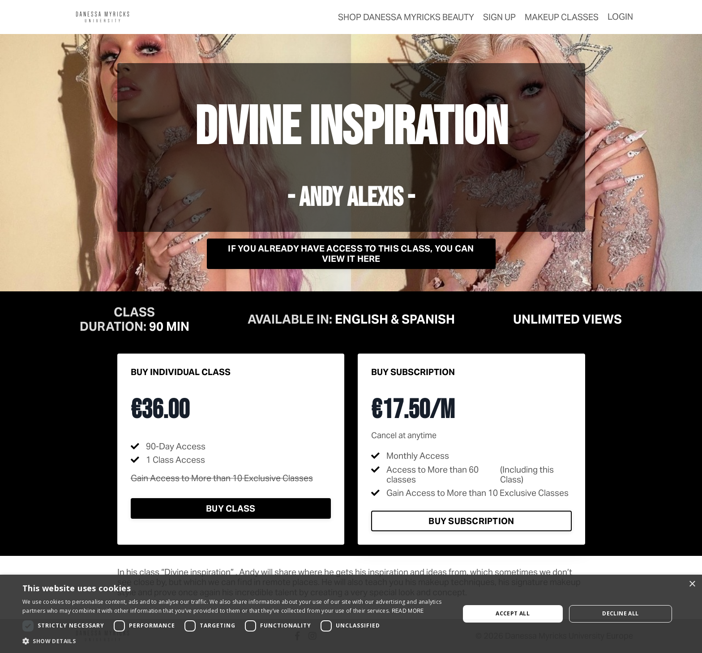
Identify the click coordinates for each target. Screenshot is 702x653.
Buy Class (230, 508)
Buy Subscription (471, 521)
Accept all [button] (513, 613)
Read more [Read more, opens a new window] (408, 610)
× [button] (692, 584)
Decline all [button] (620, 613)
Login (620, 16)
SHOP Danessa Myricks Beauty (406, 17)
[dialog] (351, 614)
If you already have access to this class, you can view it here (351, 253)
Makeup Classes (562, 17)
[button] (234, 641)
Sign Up (499, 17)
